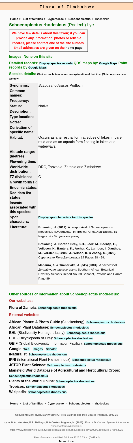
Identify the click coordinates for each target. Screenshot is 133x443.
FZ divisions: (21, 177)
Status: (16, 106)
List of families (33, 19)
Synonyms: (19, 85)
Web (27, 349)
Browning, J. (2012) (52, 227)
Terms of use (66, 441)
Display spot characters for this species (65, 217)
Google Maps (108, 63)
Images (38, 349)
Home (14, 19)
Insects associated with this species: (23, 207)
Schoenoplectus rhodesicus (57, 308)
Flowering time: (23, 161)
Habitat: (16, 137)
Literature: (19, 227)
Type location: (22, 117)
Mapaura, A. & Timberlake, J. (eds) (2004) (67, 265)
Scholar (51, 349)
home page (73, 47)
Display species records (56, 63)
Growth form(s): (23, 182)
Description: (20, 111)
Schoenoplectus (80, 19)
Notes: (15, 122)
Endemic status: (24, 187)
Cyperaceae (56, 19)
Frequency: (19, 101)
